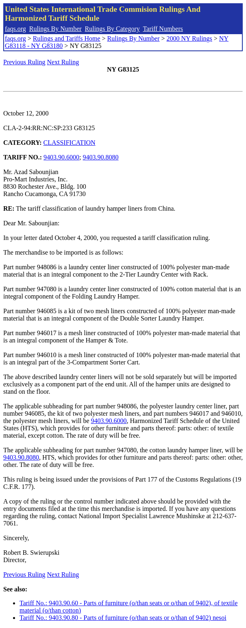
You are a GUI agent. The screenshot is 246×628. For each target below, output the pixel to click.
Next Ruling (63, 62)
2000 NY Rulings (189, 38)
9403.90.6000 (61, 157)
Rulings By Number (55, 28)
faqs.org (15, 28)
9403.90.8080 (101, 157)
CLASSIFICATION (70, 142)
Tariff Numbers (163, 28)
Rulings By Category (112, 28)
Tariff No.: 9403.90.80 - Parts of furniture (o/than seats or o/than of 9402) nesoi (123, 617)
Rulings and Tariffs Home (66, 38)
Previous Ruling (24, 62)
